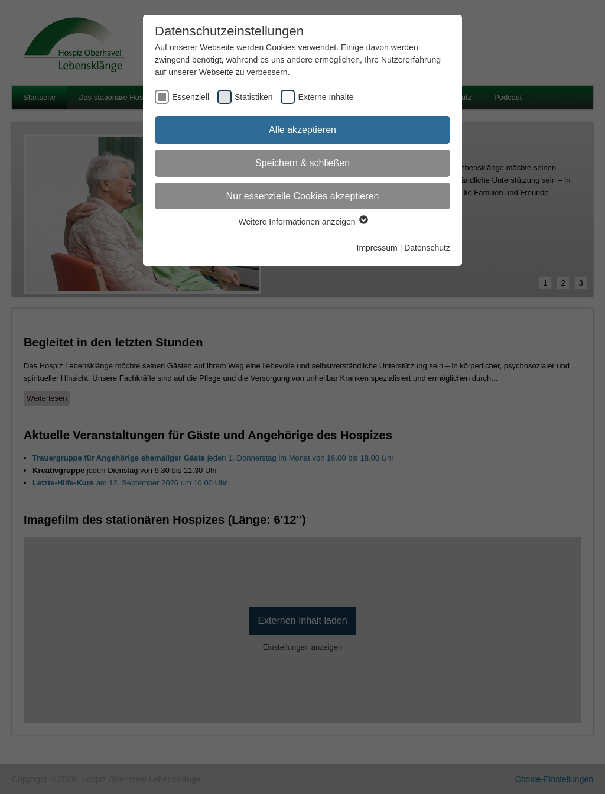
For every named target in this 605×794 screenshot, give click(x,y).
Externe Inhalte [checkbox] (325, 97)
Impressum (377, 247)
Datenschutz (427, 247)
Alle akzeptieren (302, 130)
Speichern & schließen (302, 163)
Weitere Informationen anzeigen (302, 221)
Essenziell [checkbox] (190, 97)
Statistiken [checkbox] (254, 97)
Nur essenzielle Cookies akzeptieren (302, 196)
